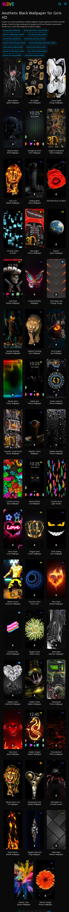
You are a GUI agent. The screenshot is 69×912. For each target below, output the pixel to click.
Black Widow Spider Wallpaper (12, 101)
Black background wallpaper (42, 43)
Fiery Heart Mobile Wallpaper (56, 602)
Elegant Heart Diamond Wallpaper (13, 703)
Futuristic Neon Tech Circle (35, 602)
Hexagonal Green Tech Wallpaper (34, 151)
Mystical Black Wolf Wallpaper (13, 151)
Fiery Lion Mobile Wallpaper (13, 202)
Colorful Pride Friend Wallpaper (12, 653)
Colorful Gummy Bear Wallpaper (12, 502)
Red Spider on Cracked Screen (56, 803)
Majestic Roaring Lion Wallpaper (34, 352)
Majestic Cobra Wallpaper (34, 452)
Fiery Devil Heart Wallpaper (13, 753)
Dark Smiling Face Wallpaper (56, 552)
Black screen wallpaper (13, 34)
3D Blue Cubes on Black (13, 252)
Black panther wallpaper (14, 43)
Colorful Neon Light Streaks (56, 502)
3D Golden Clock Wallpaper (34, 101)
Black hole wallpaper (36, 47)
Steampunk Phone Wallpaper (56, 703)
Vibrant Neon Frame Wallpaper (12, 402)
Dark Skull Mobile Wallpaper (13, 302)
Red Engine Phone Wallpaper (34, 252)
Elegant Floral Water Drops (34, 653)
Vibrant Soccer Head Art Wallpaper (12, 602)
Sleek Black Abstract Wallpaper (56, 653)
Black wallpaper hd (11, 39)
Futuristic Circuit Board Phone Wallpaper (13, 452)
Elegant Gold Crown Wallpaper (34, 552)
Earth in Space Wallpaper (56, 252)
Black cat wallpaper (12, 55)
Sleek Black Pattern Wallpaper (56, 853)
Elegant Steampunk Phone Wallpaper (56, 151)
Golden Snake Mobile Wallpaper (34, 703)
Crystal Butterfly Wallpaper (34, 302)
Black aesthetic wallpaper (35, 30)
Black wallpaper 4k (11, 30)
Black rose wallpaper (34, 55)
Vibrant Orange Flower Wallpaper (45, 903)
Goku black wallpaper (13, 47)
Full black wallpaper (37, 51)
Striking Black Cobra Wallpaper (34, 202)
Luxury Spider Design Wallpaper (56, 101)
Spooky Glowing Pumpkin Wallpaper (12, 352)
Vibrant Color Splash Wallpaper (23, 903)
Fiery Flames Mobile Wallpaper (13, 853)
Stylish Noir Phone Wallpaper (34, 402)
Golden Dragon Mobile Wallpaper (34, 753)
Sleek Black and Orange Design (56, 302)
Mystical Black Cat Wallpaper (34, 502)
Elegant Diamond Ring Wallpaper (34, 853)
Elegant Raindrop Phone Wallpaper (56, 452)
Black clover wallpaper (13, 51)
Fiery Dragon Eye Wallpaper (56, 352)
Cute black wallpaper (37, 34)
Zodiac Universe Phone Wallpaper (56, 402)
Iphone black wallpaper (34, 39)
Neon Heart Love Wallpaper (13, 552)
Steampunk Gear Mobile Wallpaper (34, 803)
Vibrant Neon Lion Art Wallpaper (13, 803)
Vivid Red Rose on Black (56, 201)
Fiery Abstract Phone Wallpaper (56, 753)
